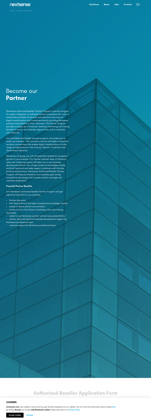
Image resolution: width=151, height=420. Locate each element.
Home (12, 11)
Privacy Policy (74, 410)
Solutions (94, 4)
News (106, 4)
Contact (128, 4)
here (114, 407)
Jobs (116, 4)
